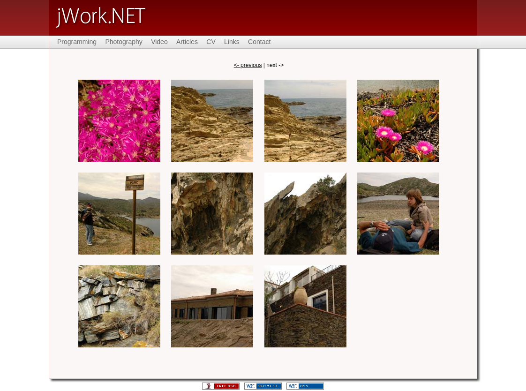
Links (232, 41)
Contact (259, 41)
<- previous (248, 65)
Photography (123, 41)
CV (210, 41)
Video (159, 41)
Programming (77, 41)
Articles (187, 41)
